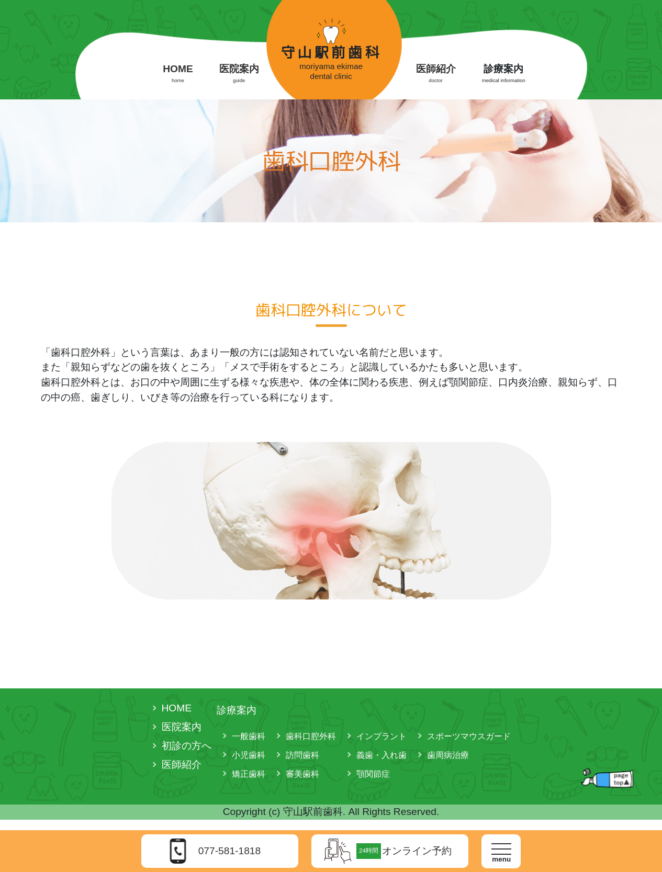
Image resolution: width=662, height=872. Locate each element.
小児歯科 (248, 755)
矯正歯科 (248, 773)
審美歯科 (302, 773)
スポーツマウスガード (469, 736)
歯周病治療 (448, 755)
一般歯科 (248, 736)
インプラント (381, 736)
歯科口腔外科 (311, 736)
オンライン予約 (404, 850)
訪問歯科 (302, 755)
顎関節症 (373, 773)
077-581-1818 (229, 850)
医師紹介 (436, 73)
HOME (178, 73)
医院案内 (239, 73)
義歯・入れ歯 (381, 755)
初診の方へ (186, 745)
